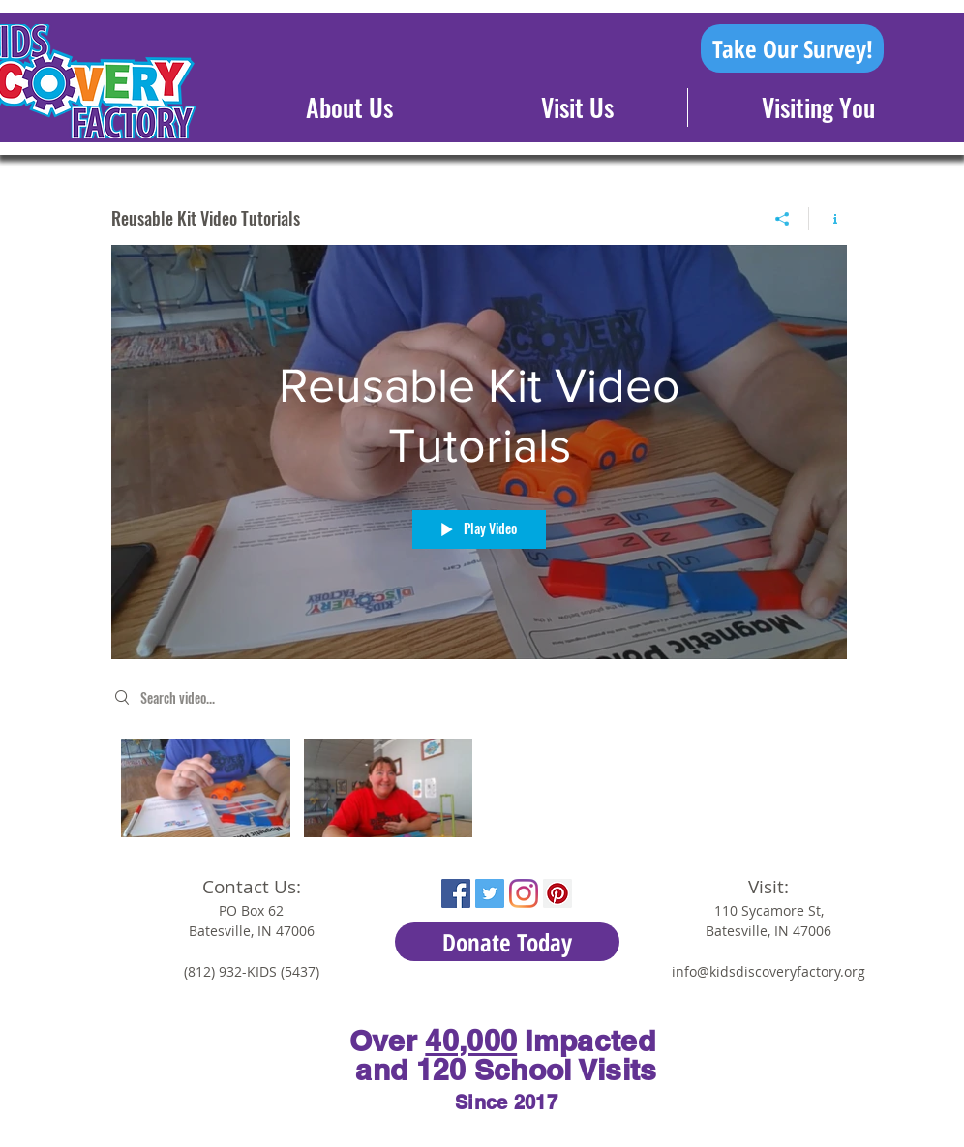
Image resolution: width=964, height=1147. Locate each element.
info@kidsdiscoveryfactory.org (768, 971)
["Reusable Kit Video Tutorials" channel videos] (479, 793)
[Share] (782, 218)
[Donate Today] (507, 941)
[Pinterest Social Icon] (557, 893)
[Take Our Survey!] (792, 48)
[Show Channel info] (828, 218)
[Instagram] (523, 893)
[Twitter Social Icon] (489, 893)
